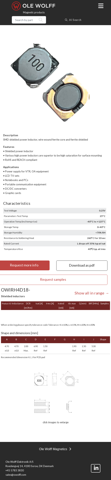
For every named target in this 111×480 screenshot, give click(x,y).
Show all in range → (92, 293)
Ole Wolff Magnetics (55, 449)
